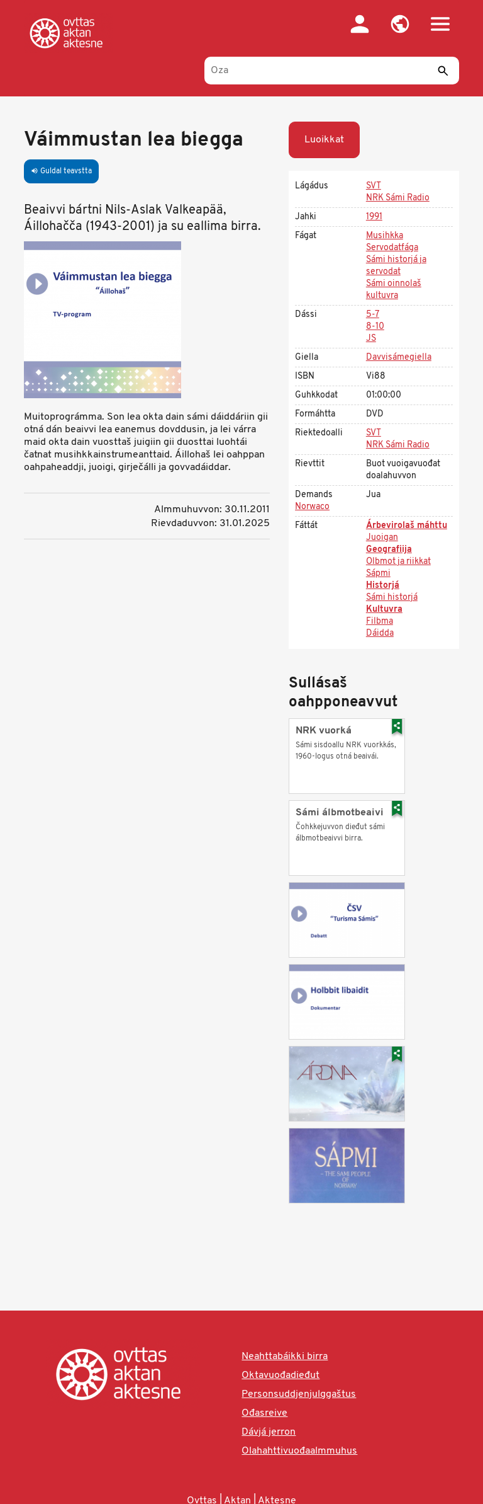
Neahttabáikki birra (285, 1356)
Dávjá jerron (269, 1432)
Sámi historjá (392, 598)
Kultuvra (384, 610)
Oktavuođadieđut (280, 1375)
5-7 (372, 315)
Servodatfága (392, 248)
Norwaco (312, 507)
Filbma (379, 622)
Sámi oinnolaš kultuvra (393, 290)
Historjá (382, 586)
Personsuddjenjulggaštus (299, 1394)
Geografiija (389, 550)
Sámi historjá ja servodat (396, 266)
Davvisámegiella (398, 358)
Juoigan (382, 538)
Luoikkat (324, 140)
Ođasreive (264, 1413)
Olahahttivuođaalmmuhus (299, 1451)
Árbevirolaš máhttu (406, 526)
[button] (400, 23)
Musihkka (384, 236)
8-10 (375, 327)
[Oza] (331, 70)
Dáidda (380, 634)
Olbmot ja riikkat (398, 562)
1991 (374, 217)
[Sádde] (443, 70)
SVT (373, 186)
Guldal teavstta (61, 171)
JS (371, 339)
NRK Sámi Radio (398, 198)
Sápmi (378, 574)
